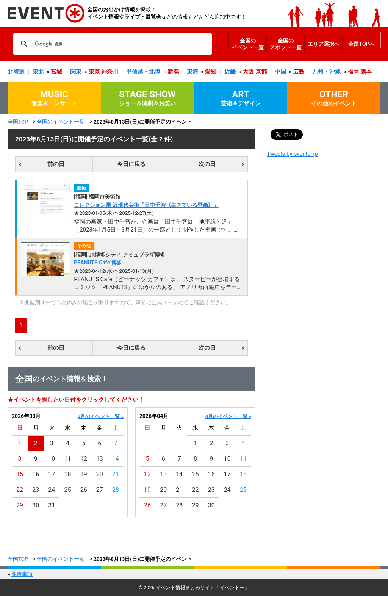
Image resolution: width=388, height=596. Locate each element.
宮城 (56, 71)
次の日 (207, 164)
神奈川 (109, 71)
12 (83, 458)
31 (51, 505)
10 (51, 458)
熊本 (366, 71)
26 (83, 489)
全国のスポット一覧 (286, 44)
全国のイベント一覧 (248, 44)
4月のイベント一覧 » (228, 416)
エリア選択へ (324, 44)
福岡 (353, 71)
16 (35, 474)
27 (99, 489)
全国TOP (18, 122)
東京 (94, 71)
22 (19, 489)
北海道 (16, 71)
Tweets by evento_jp (292, 153)
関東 (75, 71)
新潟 (173, 71)
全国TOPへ (361, 44)
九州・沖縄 (326, 71)
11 (67, 458)
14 (115, 458)
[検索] (111, 43)
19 (83, 474)
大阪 (248, 71)
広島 (298, 71)
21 (115, 474)
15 (19, 474)
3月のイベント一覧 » (101, 416)
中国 (280, 71)
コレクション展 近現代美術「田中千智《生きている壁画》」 (146, 205)
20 (99, 474)
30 (35, 505)
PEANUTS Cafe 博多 (98, 263)
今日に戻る (131, 164)
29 (19, 505)
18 (67, 474)
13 (99, 458)
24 (51, 489)
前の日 (55, 164)
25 (67, 489)
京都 (261, 71)
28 (115, 489)
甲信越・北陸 (143, 71)
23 (35, 489)
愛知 (210, 71)
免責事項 (22, 574)
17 (51, 474)
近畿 (230, 71)
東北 (38, 71)
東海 (192, 71)
